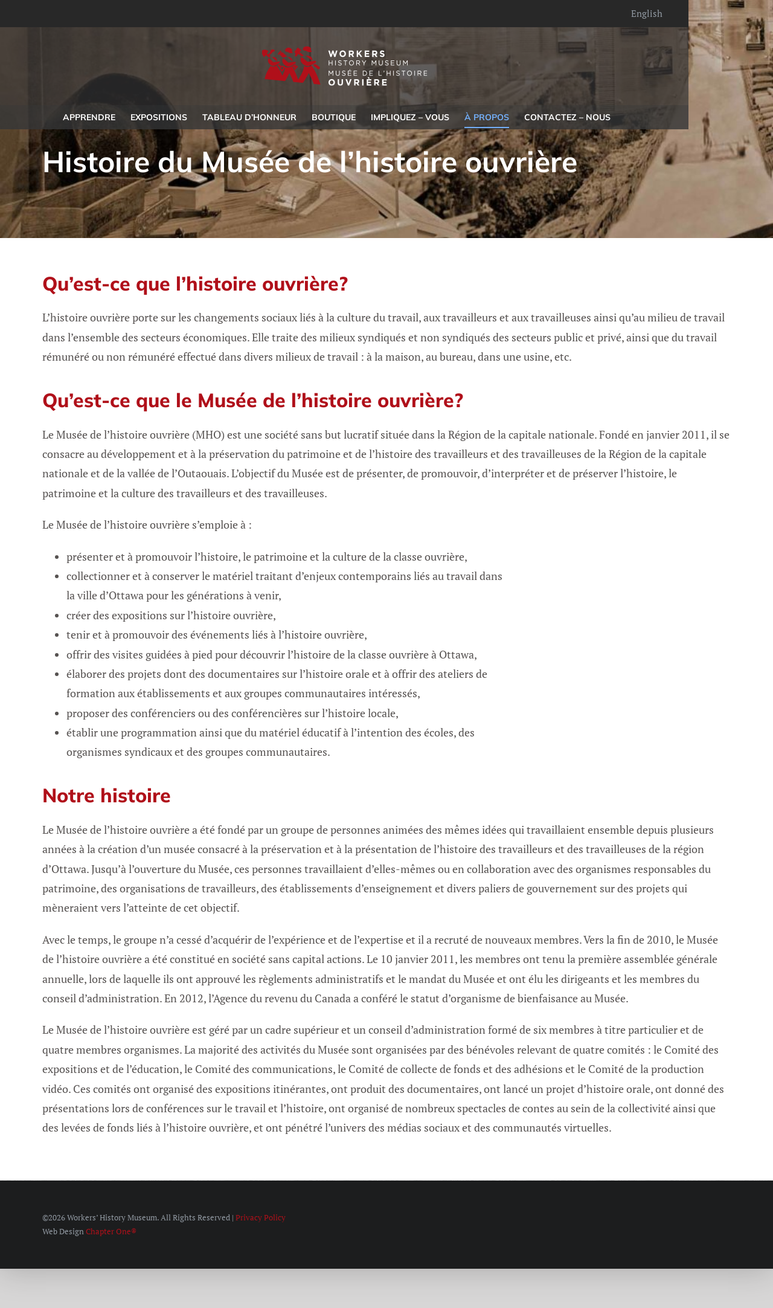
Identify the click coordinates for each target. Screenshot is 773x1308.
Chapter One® (111, 1231)
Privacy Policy (261, 1217)
